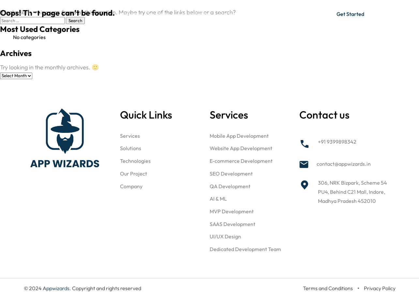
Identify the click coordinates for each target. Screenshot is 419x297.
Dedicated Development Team (245, 249)
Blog (297, 13)
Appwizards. (57, 288)
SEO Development (231, 173)
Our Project (133, 173)
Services (126, 13)
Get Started (350, 14)
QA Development (230, 186)
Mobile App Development (239, 136)
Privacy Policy (380, 288)
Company (270, 13)
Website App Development (241, 148)
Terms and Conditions (328, 288)
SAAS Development (232, 224)
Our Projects (233, 13)
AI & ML (218, 198)
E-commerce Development (241, 161)
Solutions (157, 13)
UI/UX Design (225, 236)
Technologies (193, 13)
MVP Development (232, 211)
